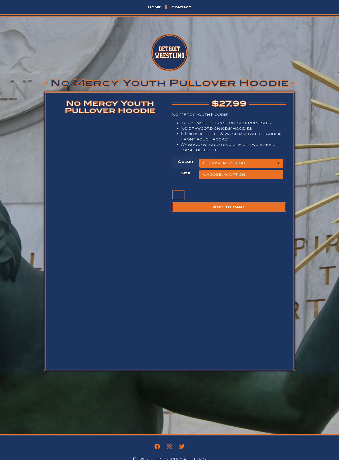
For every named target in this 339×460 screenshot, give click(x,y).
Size (185, 173)
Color (185, 161)
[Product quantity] (178, 195)
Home (154, 7)
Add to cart (229, 207)
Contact (181, 7)
